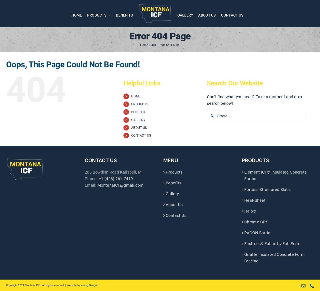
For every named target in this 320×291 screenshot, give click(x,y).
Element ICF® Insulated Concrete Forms (275, 175)
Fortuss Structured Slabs (267, 189)
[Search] (212, 116)
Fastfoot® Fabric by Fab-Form (272, 243)
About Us (174, 204)
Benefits (173, 183)
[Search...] (256, 116)
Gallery (172, 193)
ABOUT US (139, 128)
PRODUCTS (139, 104)
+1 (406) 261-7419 (116, 178)
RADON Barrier (258, 232)
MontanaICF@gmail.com (120, 185)
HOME (136, 96)
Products (174, 172)
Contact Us (176, 215)
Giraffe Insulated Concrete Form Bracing (274, 257)
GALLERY (138, 120)
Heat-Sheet (255, 200)
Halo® (250, 211)
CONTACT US (141, 135)
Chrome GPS (256, 222)
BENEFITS (138, 112)
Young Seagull (89, 285)
